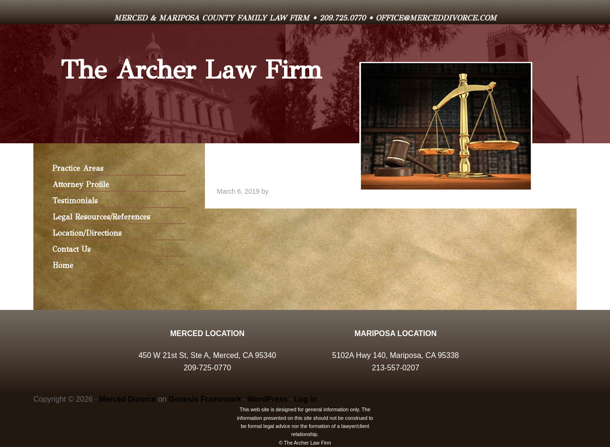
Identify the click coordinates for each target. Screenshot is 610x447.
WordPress (267, 399)
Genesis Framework (205, 399)
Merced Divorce (127, 399)
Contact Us (71, 249)
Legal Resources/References (101, 216)
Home (62, 265)
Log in (305, 399)
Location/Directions (87, 233)
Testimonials (75, 200)
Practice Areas (77, 168)
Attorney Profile (80, 184)
